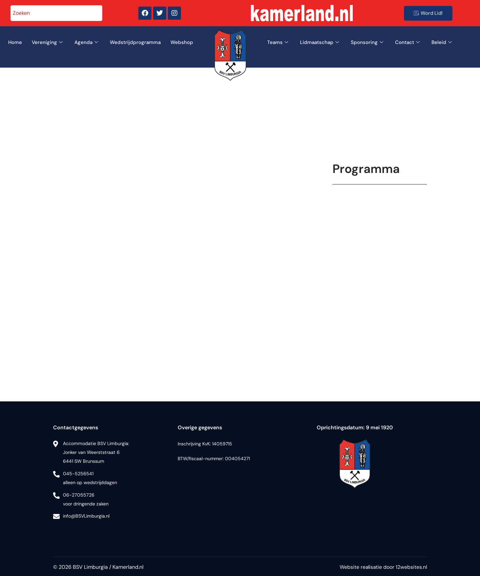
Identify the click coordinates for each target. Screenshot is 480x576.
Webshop (181, 42)
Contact (407, 42)
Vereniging (47, 42)
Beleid (441, 42)
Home (15, 42)
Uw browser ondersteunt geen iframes (379, 280)
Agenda (86, 42)
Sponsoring (367, 42)
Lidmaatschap (319, 42)
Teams (277, 42)
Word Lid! (428, 13)
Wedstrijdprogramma (135, 42)
